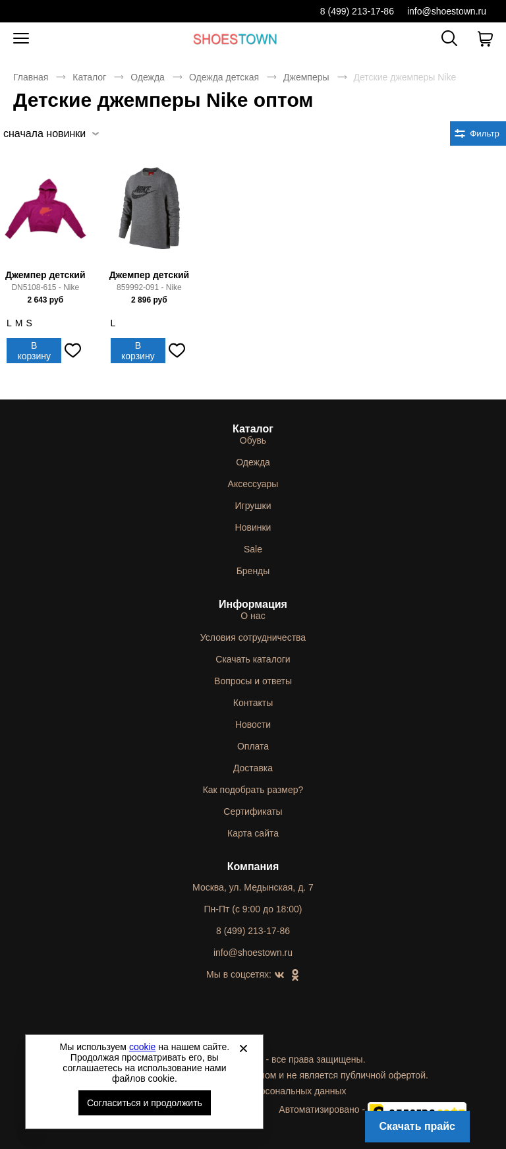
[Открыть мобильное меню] (21, 39)
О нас (252, 615)
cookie (142, 1047)
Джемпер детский (45, 275)
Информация (253, 604)
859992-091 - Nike (149, 287)
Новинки (253, 527)
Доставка (253, 768)
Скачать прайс (417, 1126)
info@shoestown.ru (446, 11)
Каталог (89, 77)
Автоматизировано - (372, 1109)
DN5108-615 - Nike (45, 287)
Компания (253, 866)
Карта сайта (253, 833)
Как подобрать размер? (253, 789)
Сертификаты (252, 811)
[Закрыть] (243, 1048)
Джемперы (306, 77)
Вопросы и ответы (253, 681)
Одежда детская (224, 77)
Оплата (253, 746)
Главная (30, 77)
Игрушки (253, 505)
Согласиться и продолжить (144, 1103)
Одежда (147, 77)
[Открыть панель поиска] (449, 38)
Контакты (253, 702)
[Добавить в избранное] (72, 350)
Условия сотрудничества (253, 637)
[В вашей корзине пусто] (485, 39)
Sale (253, 549)
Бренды (253, 571)
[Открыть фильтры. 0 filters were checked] (478, 133)
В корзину (34, 350)
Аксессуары (253, 484)
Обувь (253, 440)
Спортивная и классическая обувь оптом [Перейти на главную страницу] (235, 38)
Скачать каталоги (252, 659)
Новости (253, 724)
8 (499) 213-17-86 (357, 11)
